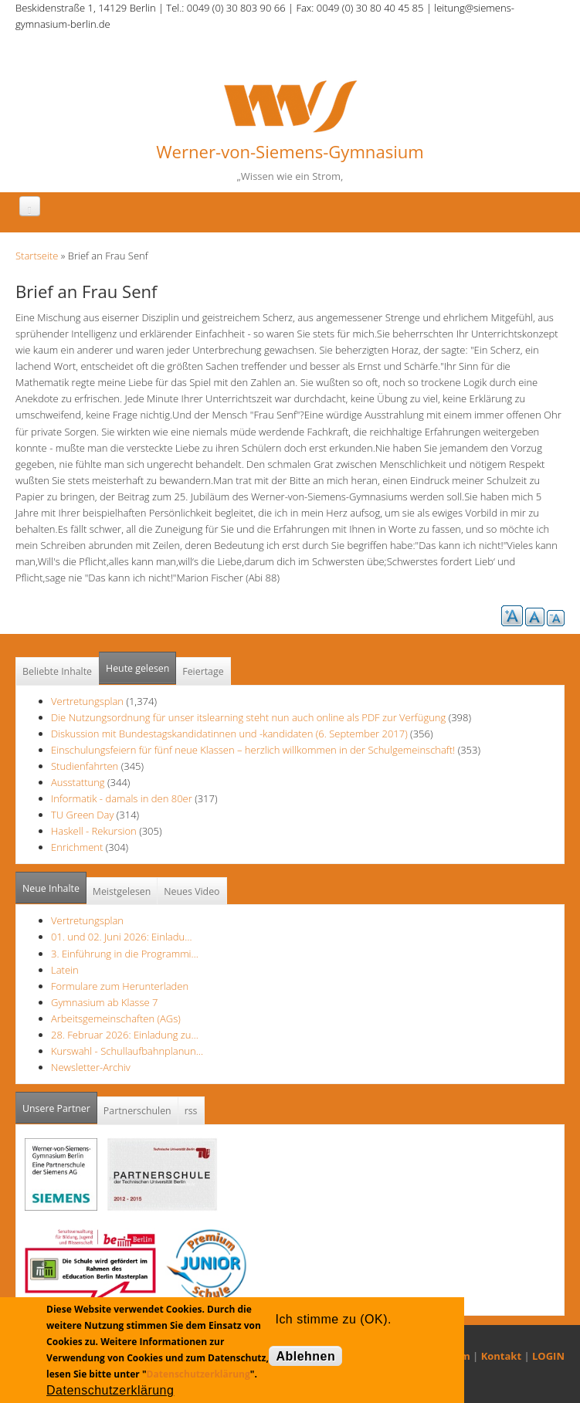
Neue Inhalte (51, 888)
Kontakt (501, 1356)
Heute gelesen (137, 668)
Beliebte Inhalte (57, 671)
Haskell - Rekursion (94, 831)
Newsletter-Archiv (91, 1067)
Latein (65, 970)
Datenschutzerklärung (198, 1374)
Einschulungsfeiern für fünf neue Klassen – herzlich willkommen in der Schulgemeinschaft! (253, 750)
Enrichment (77, 847)
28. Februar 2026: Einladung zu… (124, 1035)
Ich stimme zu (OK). (333, 1319)
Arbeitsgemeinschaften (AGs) (116, 1018)
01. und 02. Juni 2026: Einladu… (121, 937)
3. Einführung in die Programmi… (124, 954)
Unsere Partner (59, 1104)
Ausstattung (78, 782)
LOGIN (548, 1356)
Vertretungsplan (87, 701)
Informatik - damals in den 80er (121, 798)
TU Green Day (82, 815)
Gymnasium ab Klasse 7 (104, 1002)
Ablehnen (305, 1356)
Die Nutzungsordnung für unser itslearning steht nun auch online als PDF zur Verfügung (248, 717)
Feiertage (202, 671)
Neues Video (191, 891)
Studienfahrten (84, 766)
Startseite (36, 256)
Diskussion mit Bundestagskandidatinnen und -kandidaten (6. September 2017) (229, 733)
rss (191, 1110)
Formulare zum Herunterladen (119, 986)
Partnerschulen (137, 1110)
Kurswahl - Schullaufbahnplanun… (127, 1051)
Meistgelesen (122, 891)
